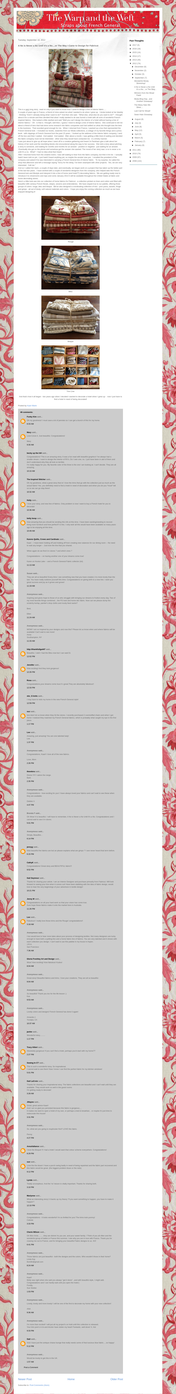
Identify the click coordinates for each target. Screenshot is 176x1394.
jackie (29, 1032)
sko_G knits (32, 696)
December (139, 67)
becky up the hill (34, 453)
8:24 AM (30, 1265)
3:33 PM (30, 1224)
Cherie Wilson (33, 1232)
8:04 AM (30, 966)
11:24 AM (31, 617)
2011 (134, 150)
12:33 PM (31, 688)
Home (71, 1379)
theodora (31, 771)
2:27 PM (30, 1054)
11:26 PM (31, 909)
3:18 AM (30, 924)
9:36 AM (30, 1312)
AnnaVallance (33, 1146)
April (137, 134)
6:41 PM (30, 1244)
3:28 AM (30, 1093)
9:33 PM (30, 1331)
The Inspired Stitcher (36, 479)
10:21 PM (31, 890)
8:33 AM (30, 424)
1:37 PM (30, 742)
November (139, 70)
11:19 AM (31, 586)
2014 (134, 56)
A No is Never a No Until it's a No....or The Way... (145, 88)
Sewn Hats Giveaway (143, 114)
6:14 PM (30, 839)
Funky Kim (31, 417)
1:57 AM (30, 1362)
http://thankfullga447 (36, 649)
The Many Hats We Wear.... (142, 106)
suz (28, 711)
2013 (134, 60)
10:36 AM (31, 510)
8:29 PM (30, 1153)
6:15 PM (30, 854)
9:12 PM (30, 1172)
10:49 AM (31, 531)
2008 (134, 161)
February (139, 141)
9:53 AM (30, 1000)
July (137, 123)
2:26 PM (30, 763)
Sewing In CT (33, 1063)
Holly (29, 500)
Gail (28, 1339)
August (138, 119)
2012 (134, 63)
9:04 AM (30, 982)
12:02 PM (31, 656)
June (137, 127)
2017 (134, 45)
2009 (134, 157)
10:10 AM (31, 471)
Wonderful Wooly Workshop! (141, 82)
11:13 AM (31, 565)
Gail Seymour (33, 878)
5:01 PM (30, 823)
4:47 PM (30, 805)
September (140, 78)
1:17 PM (30, 724)
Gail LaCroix (32, 1081)
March (138, 138)
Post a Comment (31, 1367)
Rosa (29, 680)
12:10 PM (31, 1205)
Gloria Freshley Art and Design (40, 959)
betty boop (31, 518)
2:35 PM (30, 781)
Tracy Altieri (32, 1047)
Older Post (116, 1379)
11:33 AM (31, 641)
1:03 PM (30, 1291)
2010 (134, 153)
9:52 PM (30, 870)
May (137, 130)
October (138, 74)
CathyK (30, 862)
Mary (29, 432)
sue (28, 1162)
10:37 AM (31, 1023)
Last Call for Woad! (142, 111)
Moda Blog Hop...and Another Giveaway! (143, 100)
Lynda (29, 1180)
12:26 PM (31, 672)
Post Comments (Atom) (39, 1385)
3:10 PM (30, 1187)
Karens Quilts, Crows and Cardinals (43, 539)
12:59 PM (31, 703)
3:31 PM (30, 1117)
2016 (134, 49)
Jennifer (30, 665)
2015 (134, 52)
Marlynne (31, 1196)
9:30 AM (30, 445)
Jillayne (30, 1102)
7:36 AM (30, 950)
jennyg (30, 847)
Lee (28, 732)
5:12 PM (30, 1346)
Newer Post (25, 1379)
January (138, 145)
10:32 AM (31, 492)
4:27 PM (30, 1138)
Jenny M (30, 899)
